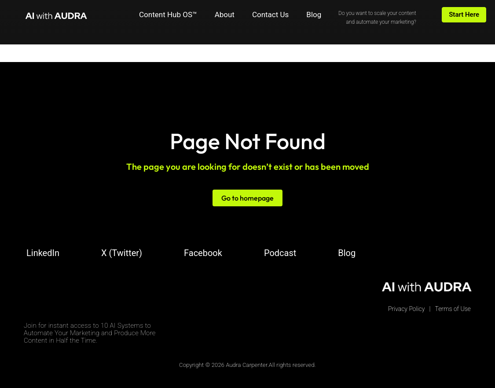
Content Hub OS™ (168, 14)
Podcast (280, 253)
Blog (313, 14)
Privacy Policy (406, 308)
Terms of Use (453, 308)
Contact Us (270, 14)
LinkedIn (42, 253)
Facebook (203, 253)
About (225, 14)
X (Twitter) (121, 253)
